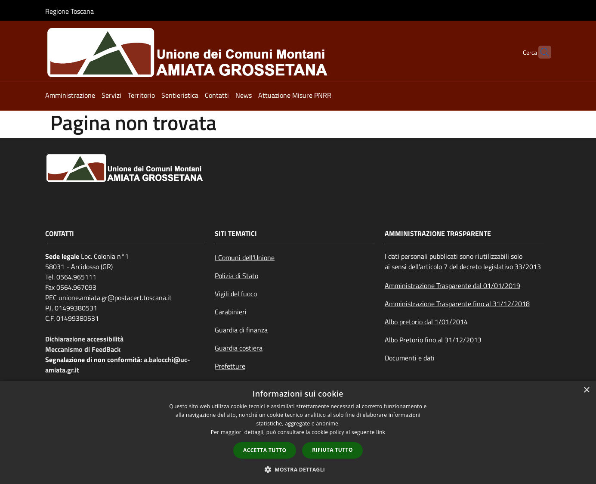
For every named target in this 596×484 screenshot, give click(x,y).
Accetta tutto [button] (264, 450)
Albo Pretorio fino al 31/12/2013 (433, 340)
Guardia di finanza (241, 330)
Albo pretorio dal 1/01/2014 (426, 321)
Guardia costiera (238, 348)
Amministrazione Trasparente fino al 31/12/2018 (457, 303)
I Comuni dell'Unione (245, 257)
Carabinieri (231, 312)
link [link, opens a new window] (380, 432)
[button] (298, 469)
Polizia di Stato (236, 275)
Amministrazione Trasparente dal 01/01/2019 (452, 285)
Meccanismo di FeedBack (82, 349)
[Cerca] (541, 52)
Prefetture (230, 366)
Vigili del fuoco (236, 294)
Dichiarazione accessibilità (84, 339)
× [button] (586, 390)
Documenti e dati (410, 358)
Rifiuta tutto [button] (332, 449)
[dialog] (298, 432)
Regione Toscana (69, 11)
